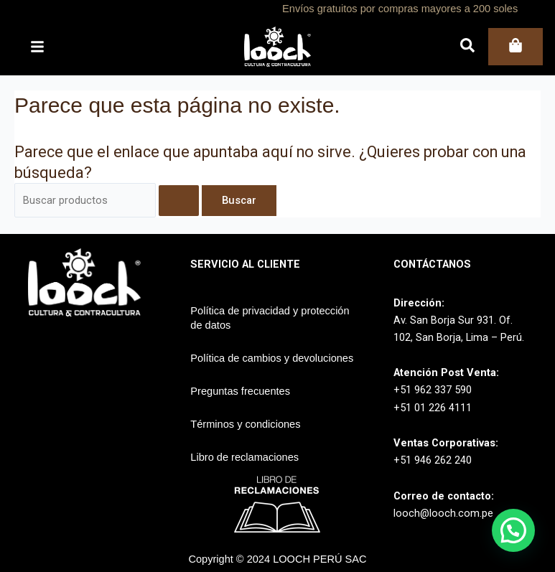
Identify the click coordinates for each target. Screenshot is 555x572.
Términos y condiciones (245, 424)
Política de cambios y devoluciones (271, 358)
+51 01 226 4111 (432, 407)
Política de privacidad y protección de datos (269, 318)
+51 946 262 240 (432, 460)
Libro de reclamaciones (244, 457)
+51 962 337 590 (432, 389)
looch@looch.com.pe (443, 513)
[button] (513, 530)
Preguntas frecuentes (240, 391)
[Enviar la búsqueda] (179, 200)
